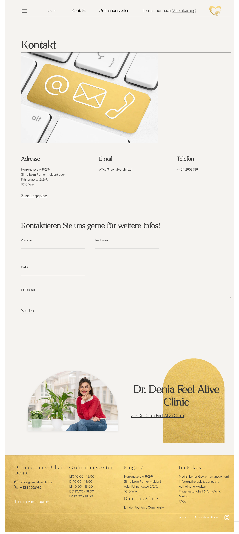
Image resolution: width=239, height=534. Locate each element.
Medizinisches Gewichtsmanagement (204, 476)
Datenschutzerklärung (207, 517)
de (49, 11)
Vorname (53, 242)
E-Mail (53, 269)
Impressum (185, 517)
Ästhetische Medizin (192, 486)
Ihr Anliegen (126, 293)
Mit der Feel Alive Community (144, 507)
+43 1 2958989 (187, 169)
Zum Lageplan (34, 195)
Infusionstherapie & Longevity (199, 481)
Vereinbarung (183, 11)
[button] (227, 517)
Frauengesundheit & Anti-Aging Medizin (200, 493)
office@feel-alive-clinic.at (115, 169)
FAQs (182, 501)
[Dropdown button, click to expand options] (79, 11)
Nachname (127, 242)
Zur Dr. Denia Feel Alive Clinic (157, 415)
